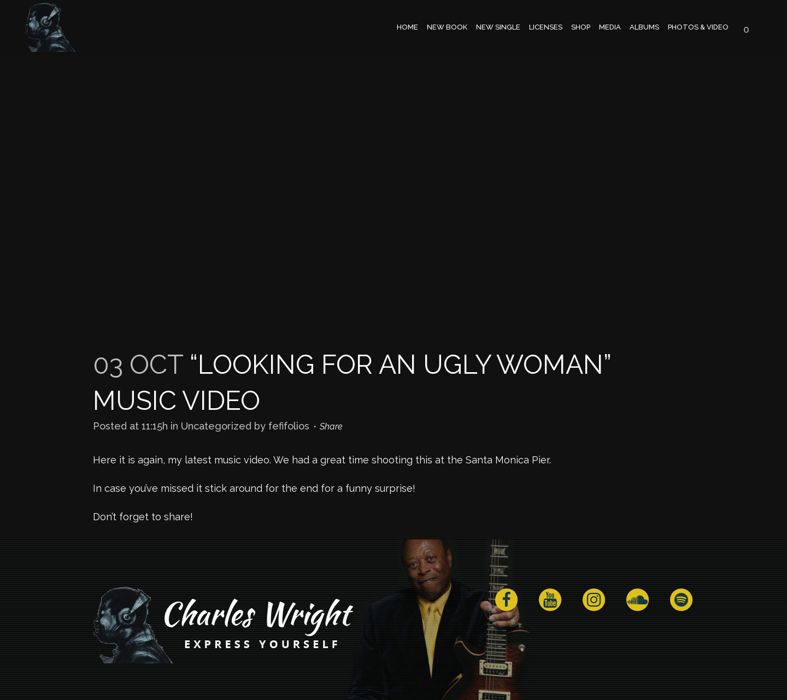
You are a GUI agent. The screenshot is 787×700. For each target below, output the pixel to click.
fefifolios (288, 426)
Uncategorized (216, 426)
